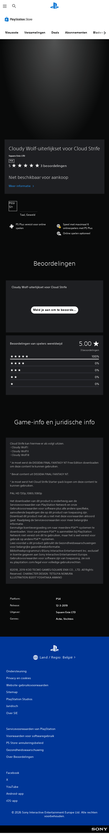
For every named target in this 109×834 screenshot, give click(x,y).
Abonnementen (76, 32)
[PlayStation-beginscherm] (54, 6)
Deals (55, 32)
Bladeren (99, 32)
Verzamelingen (34, 32)
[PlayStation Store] (19, 19)
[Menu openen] (4, 6)
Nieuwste (11, 32)
